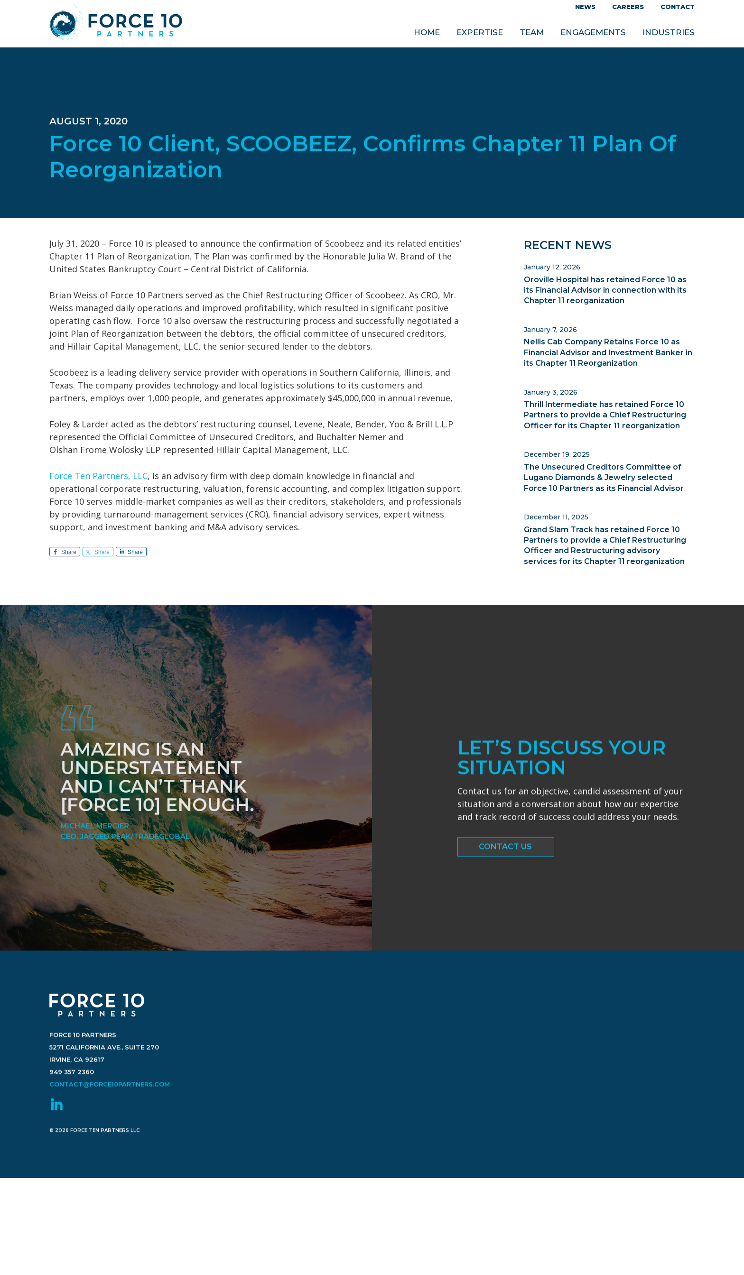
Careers (628, 6)
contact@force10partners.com (109, 1109)
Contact (677, 6)
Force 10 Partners (115, 24)
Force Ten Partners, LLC (98, 475)
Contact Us (505, 850)
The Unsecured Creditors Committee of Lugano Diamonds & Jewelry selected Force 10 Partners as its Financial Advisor (604, 477)
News (585, 6)
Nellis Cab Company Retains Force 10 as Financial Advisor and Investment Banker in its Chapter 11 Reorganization (608, 352)
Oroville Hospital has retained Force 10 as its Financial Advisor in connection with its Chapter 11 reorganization (605, 290)
